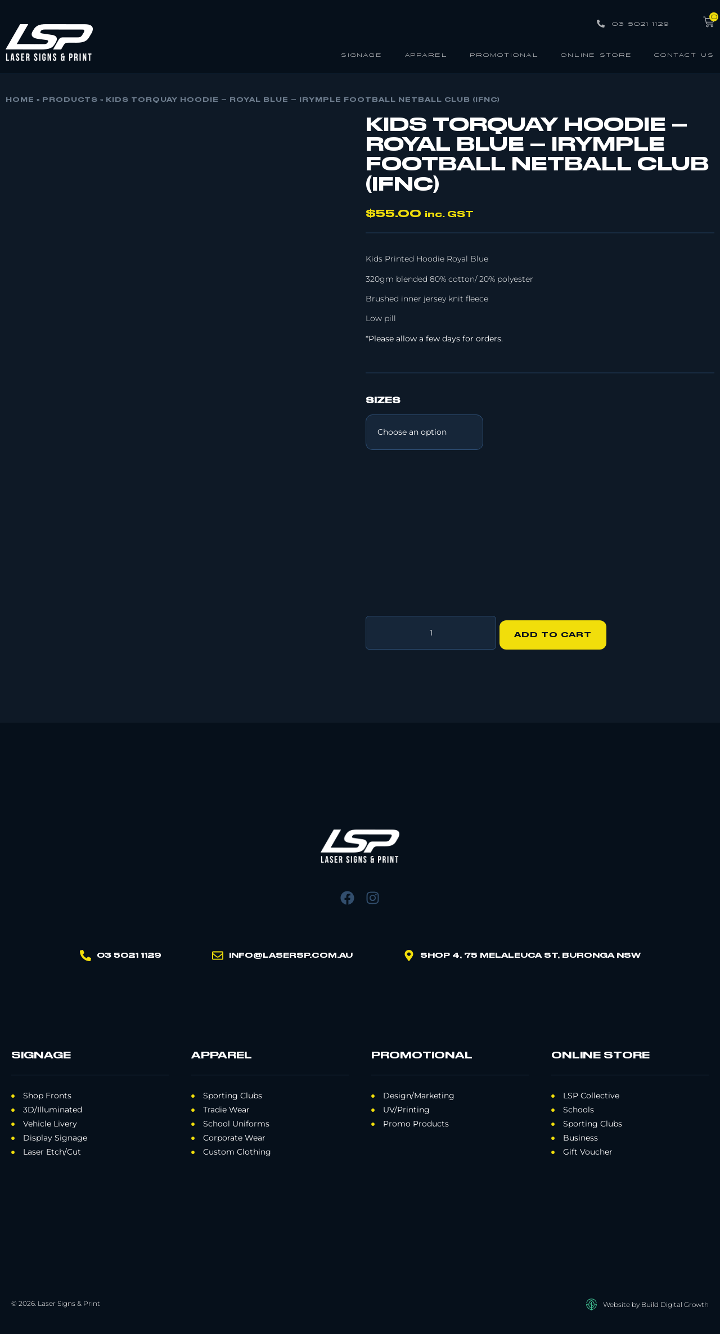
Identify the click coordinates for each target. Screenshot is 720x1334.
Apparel (426, 54)
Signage (361, 54)
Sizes (383, 401)
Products (70, 100)
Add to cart (557, 630)
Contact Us (684, 54)
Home (20, 100)
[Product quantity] (431, 630)
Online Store (596, 54)
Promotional (504, 54)
